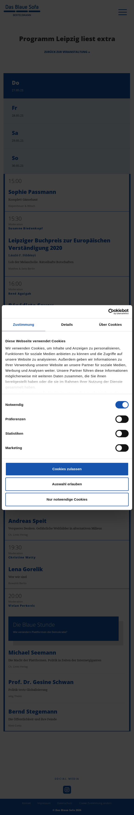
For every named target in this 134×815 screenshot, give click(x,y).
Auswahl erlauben (67, 484)
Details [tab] (67, 324)
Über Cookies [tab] (110, 324)
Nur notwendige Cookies (67, 499)
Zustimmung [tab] (23, 324)
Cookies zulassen (67, 469)
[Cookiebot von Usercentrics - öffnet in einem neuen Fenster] (108, 312)
